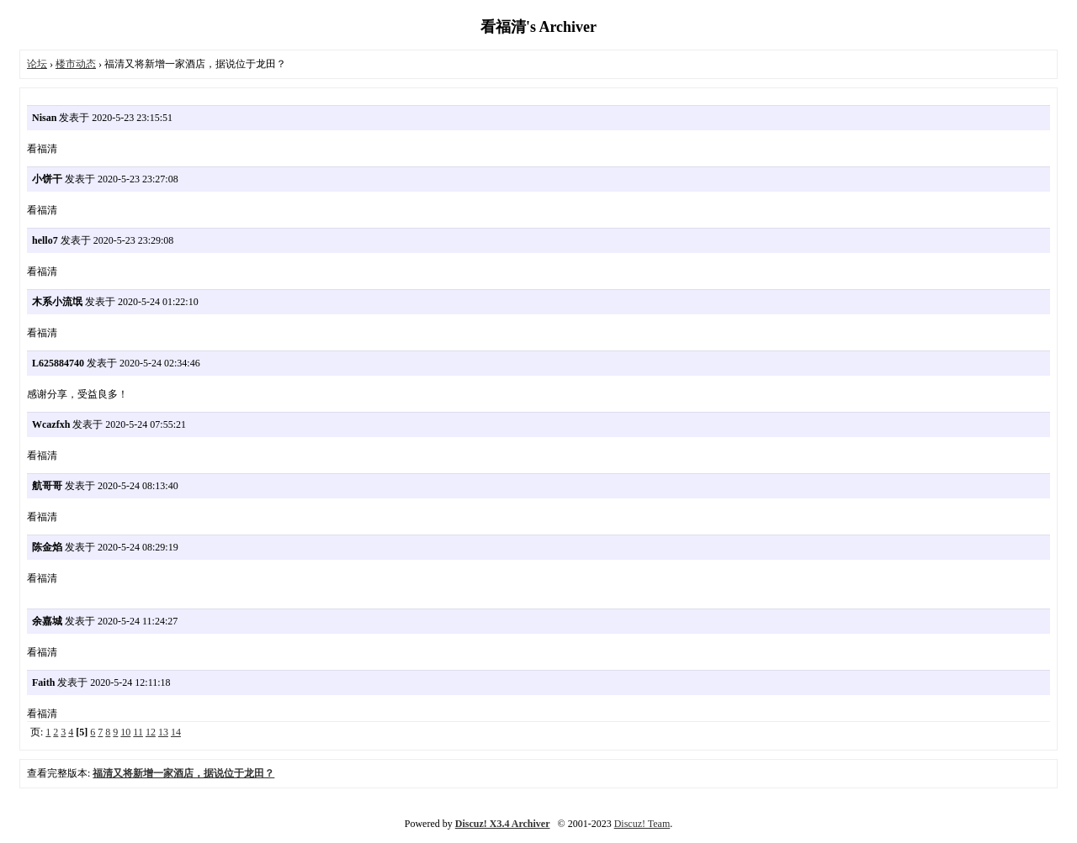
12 (151, 732)
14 (176, 732)
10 (125, 732)
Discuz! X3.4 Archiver (502, 824)
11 (138, 732)
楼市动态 (76, 64)
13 (163, 732)
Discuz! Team (642, 824)
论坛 (37, 64)
